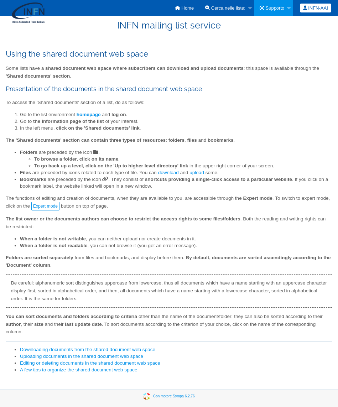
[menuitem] (184, 8)
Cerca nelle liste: (225, 8)
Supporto (272, 8)
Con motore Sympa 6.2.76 (174, 396)
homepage (89, 114)
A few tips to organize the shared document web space (78, 369)
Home (184, 8)
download (168, 172)
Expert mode (45, 206)
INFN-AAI (315, 8)
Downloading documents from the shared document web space (87, 349)
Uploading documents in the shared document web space (81, 356)
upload (196, 172)
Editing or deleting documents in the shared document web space (90, 363)
